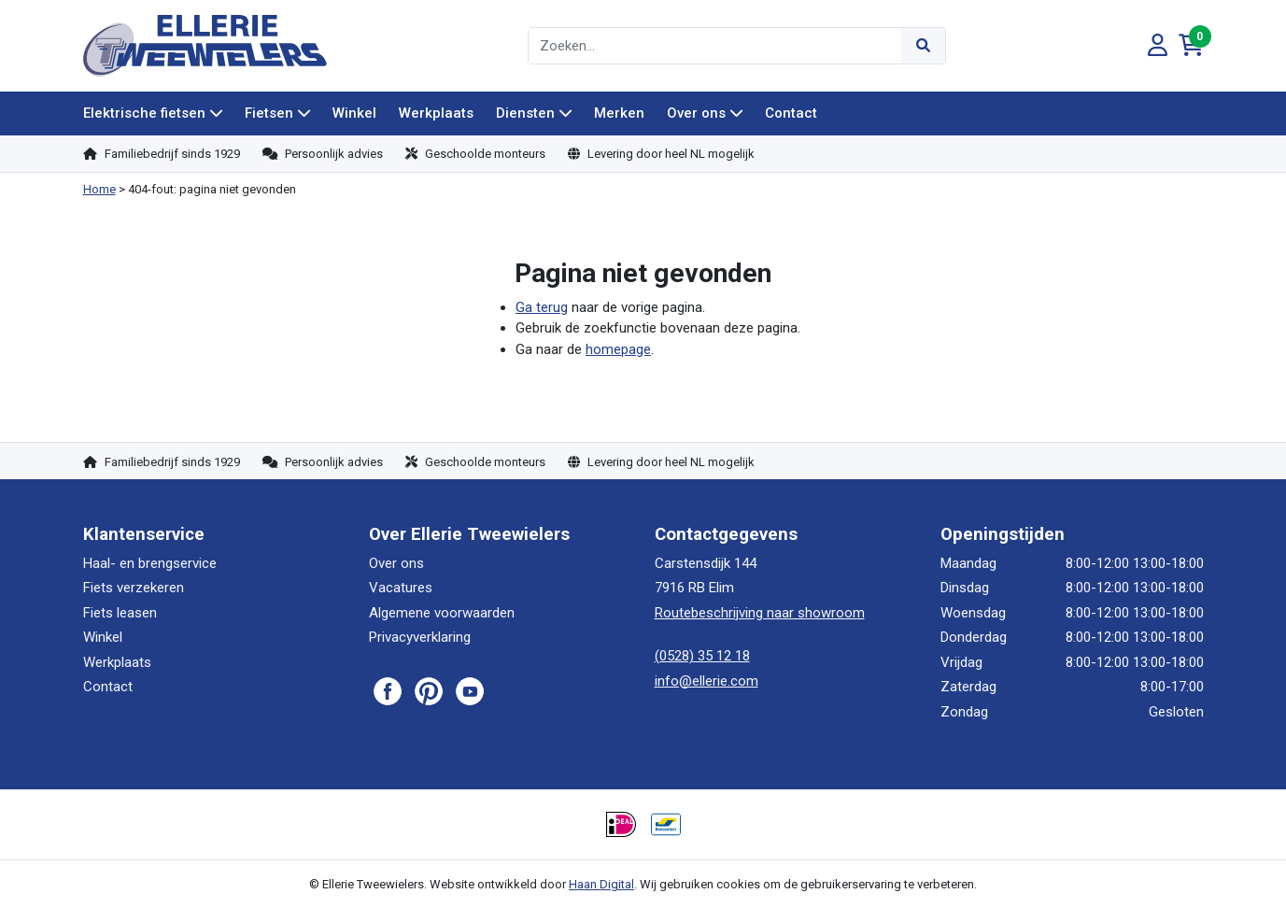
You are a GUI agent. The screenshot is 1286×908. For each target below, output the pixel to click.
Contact (791, 113)
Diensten (525, 113)
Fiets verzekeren (133, 587)
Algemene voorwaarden (442, 612)
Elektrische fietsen (144, 113)
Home (99, 189)
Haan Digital (601, 884)
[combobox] (715, 46)
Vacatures (400, 587)
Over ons (696, 113)
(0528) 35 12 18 (702, 655)
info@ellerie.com (706, 681)
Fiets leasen (120, 612)
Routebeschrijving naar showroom (760, 612)
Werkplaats (436, 113)
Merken (619, 113)
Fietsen (269, 113)
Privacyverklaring (420, 637)
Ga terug (542, 307)
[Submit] (923, 46)
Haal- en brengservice (150, 563)
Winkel (354, 113)
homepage (618, 349)
